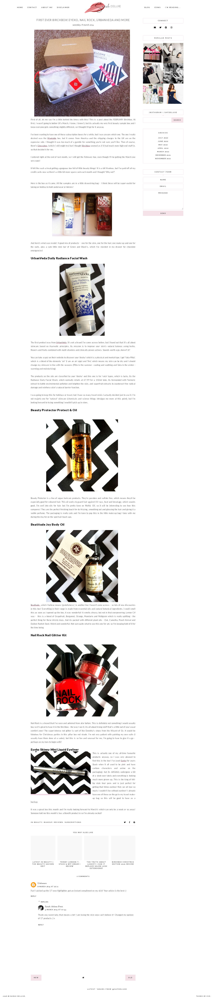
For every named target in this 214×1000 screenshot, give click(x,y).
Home (20, 7)
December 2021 (163, 155)
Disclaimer (63, 7)
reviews (58, 822)
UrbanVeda (61, 342)
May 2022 (163, 145)
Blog (147, 7)
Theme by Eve (203, 996)
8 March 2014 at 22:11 (48, 886)
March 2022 (163, 151)
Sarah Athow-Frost (54, 906)
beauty (38, 822)
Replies (44, 902)
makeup (48, 822)
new (36, 977)
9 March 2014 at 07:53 (55, 909)
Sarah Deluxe (17, 996)
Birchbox (86, 146)
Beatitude (35, 605)
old (130, 977)
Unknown (42, 883)
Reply (33, 896)
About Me (46, 7)
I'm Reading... (173, 7)
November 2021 (163, 158)
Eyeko (123, 760)
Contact (32, 7)
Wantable (51, 138)
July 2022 (163, 138)
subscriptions (73, 822)
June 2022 (163, 141)
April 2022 (163, 148)
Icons (157, 7)
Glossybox (42, 146)
